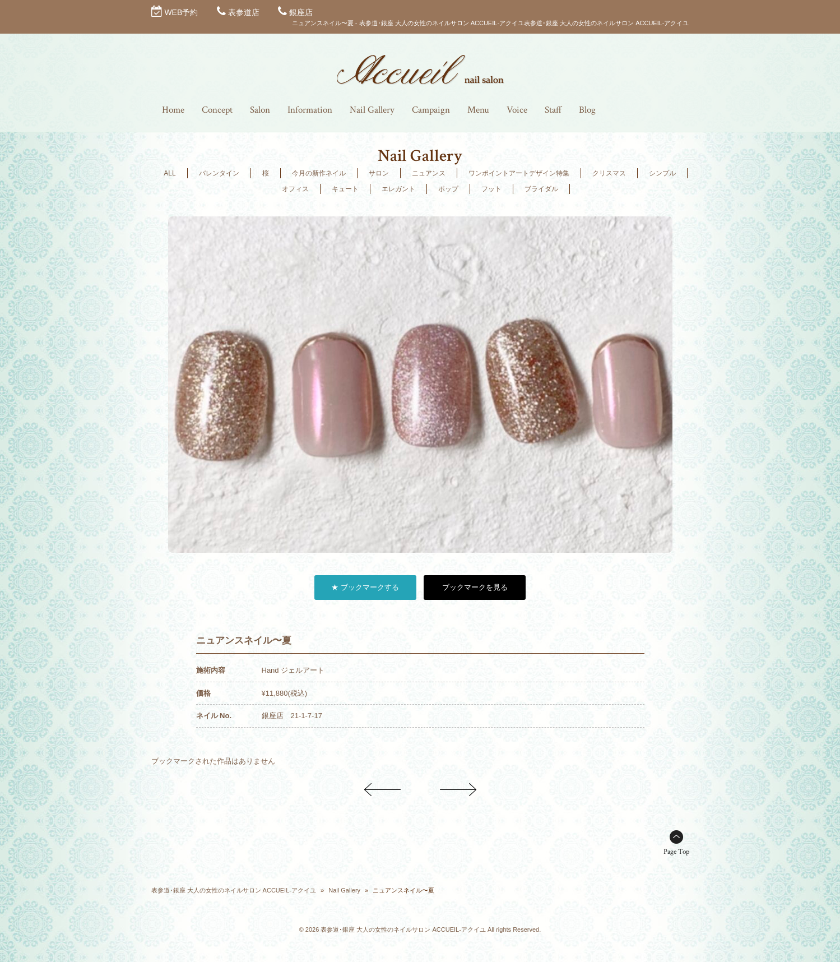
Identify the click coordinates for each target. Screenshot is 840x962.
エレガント (398, 189)
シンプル (662, 173)
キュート (345, 189)
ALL (169, 173)
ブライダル (541, 189)
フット (491, 189)
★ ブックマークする (365, 587)
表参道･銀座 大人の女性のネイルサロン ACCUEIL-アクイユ (233, 890)
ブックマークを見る (475, 587)
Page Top (676, 852)
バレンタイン (219, 173)
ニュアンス (428, 173)
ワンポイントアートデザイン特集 (518, 173)
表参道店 (243, 12)
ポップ (448, 189)
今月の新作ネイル (319, 173)
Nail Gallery (344, 890)
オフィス (295, 189)
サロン (379, 173)
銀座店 (301, 12)
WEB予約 (181, 12)
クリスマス (609, 173)
